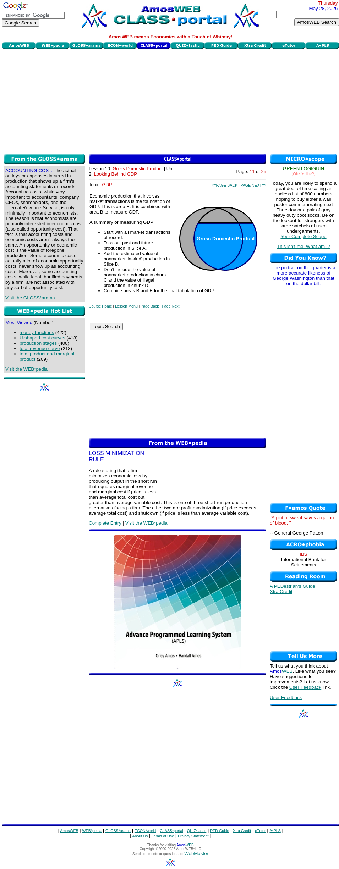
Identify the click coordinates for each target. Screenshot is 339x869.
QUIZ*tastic (196, 831)
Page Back (150, 306)
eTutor (260, 831)
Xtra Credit (281, 591)
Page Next (171, 306)
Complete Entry (105, 523)
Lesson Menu (126, 306)
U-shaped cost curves (42, 338)
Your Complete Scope (303, 236)
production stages (38, 343)
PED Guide (219, 831)
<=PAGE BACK (224, 185)
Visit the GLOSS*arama (30, 297)
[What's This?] (304, 173)
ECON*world (145, 831)
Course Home (100, 306)
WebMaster (196, 853)
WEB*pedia (92, 831)
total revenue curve (40, 348)
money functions (37, 332)
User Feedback (305, 687)
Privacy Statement (193, 836)
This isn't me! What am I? (303, 246)
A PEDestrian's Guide (292, 586)
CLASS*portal (171, 831)
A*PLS (274, 831)
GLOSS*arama (118, 831)
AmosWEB (69, 831)
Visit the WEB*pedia (26, 369)
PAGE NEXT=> (253, 185)
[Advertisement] (170, 100)
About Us (140, 836)
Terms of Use (163, 836)
